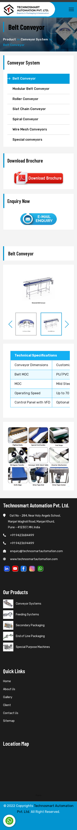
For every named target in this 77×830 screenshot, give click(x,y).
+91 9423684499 (18, 535)
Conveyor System (34, 39)
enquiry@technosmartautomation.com (33, 551)
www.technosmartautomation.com (30, 559)
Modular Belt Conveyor (31, 89)
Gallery (7, 697)
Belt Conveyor (24, 78)
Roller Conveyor (25, 99)
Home (7, 681)
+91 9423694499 (18, 543)
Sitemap (9, 721)
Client (7, 705)
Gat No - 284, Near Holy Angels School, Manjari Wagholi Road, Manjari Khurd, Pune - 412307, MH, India (32, 521)
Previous (10, 324)
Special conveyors (27, 139)
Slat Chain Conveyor (29, 109)
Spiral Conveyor (25, 119)
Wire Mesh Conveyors (30, 129)
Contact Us (10, 713)
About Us (9, 689)
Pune (38, 795)
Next (67, 324)
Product (9, 39)
